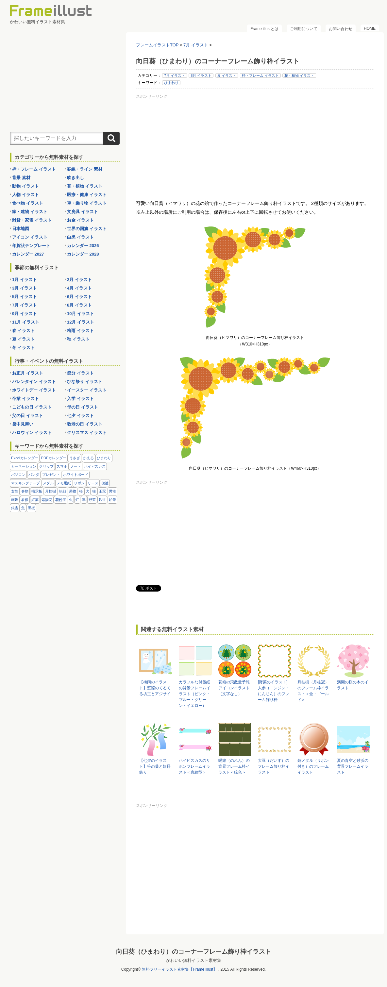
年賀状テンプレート (31, 245)
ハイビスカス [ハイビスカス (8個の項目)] (95, 466)
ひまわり (171, 83)
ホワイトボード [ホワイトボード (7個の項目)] (75, 475)
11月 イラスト (25, 322)
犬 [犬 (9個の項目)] (87, 491)
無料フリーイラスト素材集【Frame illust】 (179, 969)
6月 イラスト (79, 296)
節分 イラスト (80, 373)
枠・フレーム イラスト (260, 75)
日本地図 (20, 228)
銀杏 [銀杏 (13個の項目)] (14, 508)
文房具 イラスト (82, 211)
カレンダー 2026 (83, 245)
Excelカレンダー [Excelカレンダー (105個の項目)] (24, 458)
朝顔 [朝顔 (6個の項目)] (62, 491)
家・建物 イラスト (29, 211)
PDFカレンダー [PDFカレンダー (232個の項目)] (54, 458)
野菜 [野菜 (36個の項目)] (92, 500)
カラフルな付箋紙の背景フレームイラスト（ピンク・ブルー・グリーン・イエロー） (194, 694)
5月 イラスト (24, 296)
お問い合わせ (340, 28)
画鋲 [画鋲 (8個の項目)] (14, 500)
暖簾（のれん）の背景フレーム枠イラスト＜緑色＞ (234, 766)
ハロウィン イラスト (32, 432)
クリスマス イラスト (87, 432)
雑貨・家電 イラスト (32, 220)
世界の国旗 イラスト (87, 228)
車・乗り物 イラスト (87, 203)
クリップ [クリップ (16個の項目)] (46, 466)
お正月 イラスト (27, 373)
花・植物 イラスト (299, 75)
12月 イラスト (80, 322)
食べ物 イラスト (27, 203)
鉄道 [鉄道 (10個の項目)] (102, 500)
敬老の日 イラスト (84, 424)
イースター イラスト (87, 390)
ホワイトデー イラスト (34, 390)
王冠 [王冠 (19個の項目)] (102, 491)
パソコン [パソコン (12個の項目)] (18, 475)
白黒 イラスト (80, 237)
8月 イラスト (201, 75)
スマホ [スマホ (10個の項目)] (62, 466)
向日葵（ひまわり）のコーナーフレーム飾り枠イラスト (193, 951)
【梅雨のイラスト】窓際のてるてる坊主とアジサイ (155, 688)
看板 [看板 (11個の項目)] (24, 500)
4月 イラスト (79, 288)
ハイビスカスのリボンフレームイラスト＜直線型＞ (194, 766)
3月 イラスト (24, 288)
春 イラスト (23, 330)
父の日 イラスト (27, 415)
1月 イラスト (24, 279)
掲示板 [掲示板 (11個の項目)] (36, 491)
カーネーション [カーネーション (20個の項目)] (23, 466)
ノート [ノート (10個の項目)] (75, 466)
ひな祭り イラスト (84, 381)
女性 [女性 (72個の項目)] (14, 491)
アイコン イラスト (29, 237)
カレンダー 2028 (83, 254)
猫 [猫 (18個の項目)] (94, 491)
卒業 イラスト (25, 398)
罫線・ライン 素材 (84, 169)
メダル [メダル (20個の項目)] (48, 483)
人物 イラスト (25, 194)
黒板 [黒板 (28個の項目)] (31, 508)
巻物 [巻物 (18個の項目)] (24, 491)
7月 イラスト (174, 75)
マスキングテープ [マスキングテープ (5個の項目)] (25, 483)
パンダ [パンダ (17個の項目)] (33, 475)
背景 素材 (21, 177)
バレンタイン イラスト (34, 381)
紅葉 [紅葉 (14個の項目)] (35, 500)
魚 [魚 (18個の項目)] (23, 508)
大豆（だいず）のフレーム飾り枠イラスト (273, 766)
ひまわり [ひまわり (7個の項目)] (104, 458)
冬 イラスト (23, 347)
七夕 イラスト (80, 415)
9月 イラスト (24, 313)
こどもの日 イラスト (32, 407)
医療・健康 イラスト (87, 194)
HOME (370, 28)
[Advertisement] (255, 146)
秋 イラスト (78, 339)
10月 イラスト (80, 313)
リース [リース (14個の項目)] (93, 483)
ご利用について (303, 28)
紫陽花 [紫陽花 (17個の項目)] (47, 500)
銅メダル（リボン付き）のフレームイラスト (313, 766)
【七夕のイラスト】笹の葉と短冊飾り (155, 766)
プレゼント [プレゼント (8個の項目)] (51, 475)
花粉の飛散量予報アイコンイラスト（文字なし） (234, 688)
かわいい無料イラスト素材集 (193, 960)
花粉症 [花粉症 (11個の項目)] (60, 500)
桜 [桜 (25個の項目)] (81, 491)
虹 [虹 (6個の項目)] (77, 500)
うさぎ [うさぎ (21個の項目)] (74, 458)
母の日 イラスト (82, 407)
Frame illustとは (264, 28)
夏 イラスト (226, 75)
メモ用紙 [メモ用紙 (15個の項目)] (64, 483)
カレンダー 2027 (28, 254)
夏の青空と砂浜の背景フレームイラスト (352, 766)
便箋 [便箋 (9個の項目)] (105, 483)
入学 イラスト (80, 398)
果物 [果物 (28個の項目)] (72, 491)
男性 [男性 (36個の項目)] (112, 491)
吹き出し (75, 177)
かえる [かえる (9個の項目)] (88, 458)
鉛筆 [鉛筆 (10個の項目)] (112, 500)
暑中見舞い (22, 424)
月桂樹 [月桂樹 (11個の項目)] (50, 491)
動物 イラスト (25, 186)
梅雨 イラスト (80, 330)
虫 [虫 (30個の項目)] (71, 500)
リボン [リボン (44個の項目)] (79, 483)
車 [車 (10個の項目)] (84, 500)
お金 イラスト (80, 220)
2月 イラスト (79, 279)
